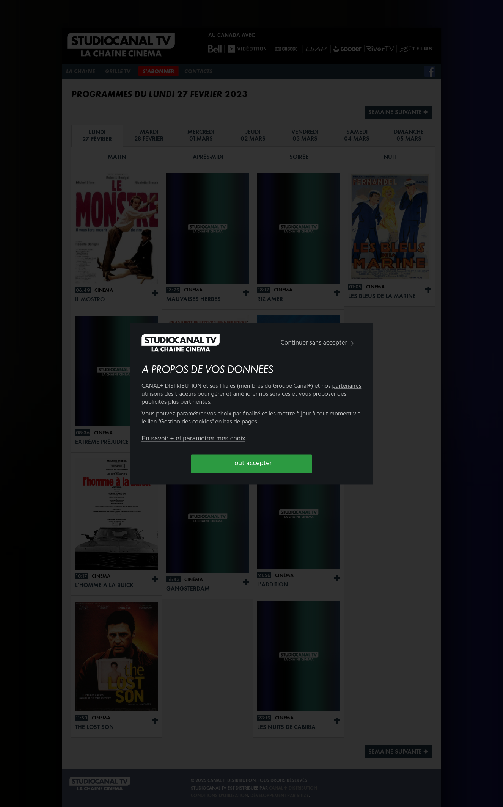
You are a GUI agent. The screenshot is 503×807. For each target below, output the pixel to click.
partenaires (347, 386)
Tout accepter (251, 463)
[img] (352, 343)
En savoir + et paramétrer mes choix (193, 438)
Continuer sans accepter (319, 343)
